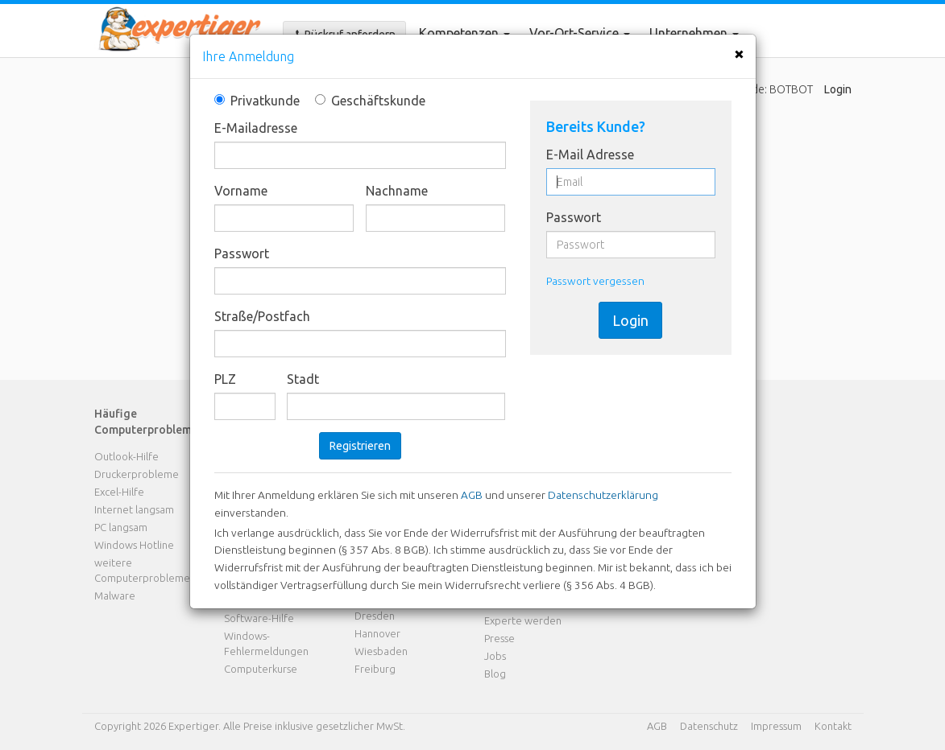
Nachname (397, 190)
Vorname (240, 190)
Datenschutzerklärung (603, 494)
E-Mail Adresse (590, 154)
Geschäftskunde (365, 100)
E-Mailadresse (255, 128)
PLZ (225, 379)
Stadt (303, 379)
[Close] (739, 53)
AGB (472, 494)
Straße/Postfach (262, 316)
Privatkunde (257, 100)
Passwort (241, 253)
